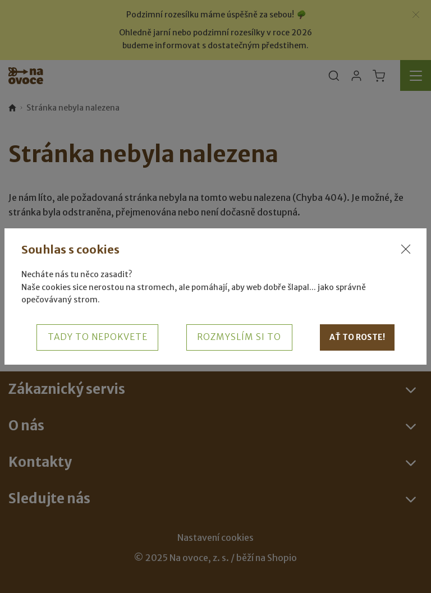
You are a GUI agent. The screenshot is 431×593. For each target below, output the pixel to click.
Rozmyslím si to (239, 337)
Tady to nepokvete (98, 337)
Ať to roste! (357, 337)
